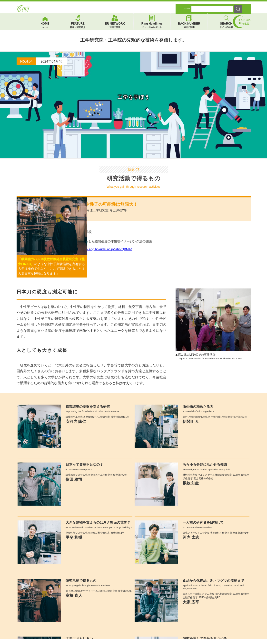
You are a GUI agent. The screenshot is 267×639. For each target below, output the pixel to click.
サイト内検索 (187, 5)
